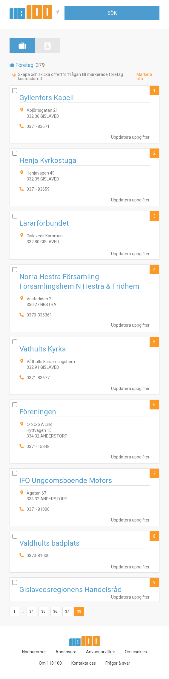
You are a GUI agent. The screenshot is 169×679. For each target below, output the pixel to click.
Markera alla (144, 76)
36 (55, 611)
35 (43, 611)
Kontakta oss (83, 663)
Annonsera (66, 651)
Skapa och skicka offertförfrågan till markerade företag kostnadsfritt (70, 76)
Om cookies (136, 651)
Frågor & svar (117, 663)
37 (67, 611)
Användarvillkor (100, 651)
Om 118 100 (50, 663)
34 (31, 611)
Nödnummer (34, 651)
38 (79, 611)
